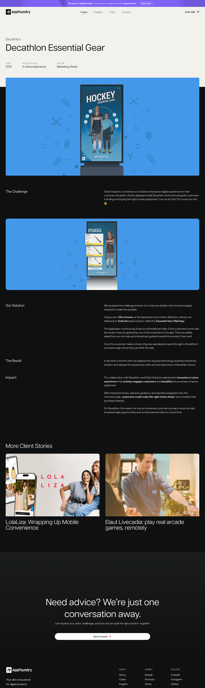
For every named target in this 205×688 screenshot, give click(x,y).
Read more (146, 3)
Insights (98, 11)
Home (122, 674)
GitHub (175, 684)
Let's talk (192, 12)
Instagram (176, 679)
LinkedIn (175, 674)
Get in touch (102, 636)
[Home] (18, 12)
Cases (83, 11)
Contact (126, 11)
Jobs (112, 11)
